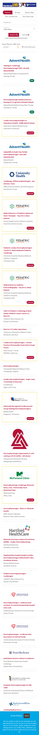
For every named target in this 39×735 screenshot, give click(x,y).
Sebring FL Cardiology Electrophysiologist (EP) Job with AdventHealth (16, 68)
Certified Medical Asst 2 (12, 710)
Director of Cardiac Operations (15, 329)
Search (7, 12)
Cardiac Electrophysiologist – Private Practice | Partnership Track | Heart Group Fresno (19, 345)
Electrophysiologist (11, 366)
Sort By (5, 47)
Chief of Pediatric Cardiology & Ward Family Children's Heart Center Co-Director (17, 313)
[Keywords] (19, 22)
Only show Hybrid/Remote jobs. (16, 38)
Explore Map (29, 12)
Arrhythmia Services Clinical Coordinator (19, 658)
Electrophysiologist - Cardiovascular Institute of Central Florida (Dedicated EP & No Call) (19, 605)
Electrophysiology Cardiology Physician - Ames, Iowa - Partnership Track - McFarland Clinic (19, 487)
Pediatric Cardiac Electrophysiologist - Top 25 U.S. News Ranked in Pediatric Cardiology (18, 250)
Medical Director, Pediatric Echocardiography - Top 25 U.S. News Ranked (17, 287)
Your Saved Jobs (28, 16)
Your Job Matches (11, 16)
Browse (17, 12)
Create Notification (28, 47)
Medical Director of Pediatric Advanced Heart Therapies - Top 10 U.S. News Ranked (18, 215)
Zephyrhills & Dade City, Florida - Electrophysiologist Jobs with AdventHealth (16, 154)
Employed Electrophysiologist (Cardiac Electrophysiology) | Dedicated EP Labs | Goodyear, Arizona (19, 557)
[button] (26, 35)
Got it (27, 716)
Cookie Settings (16, 716)
